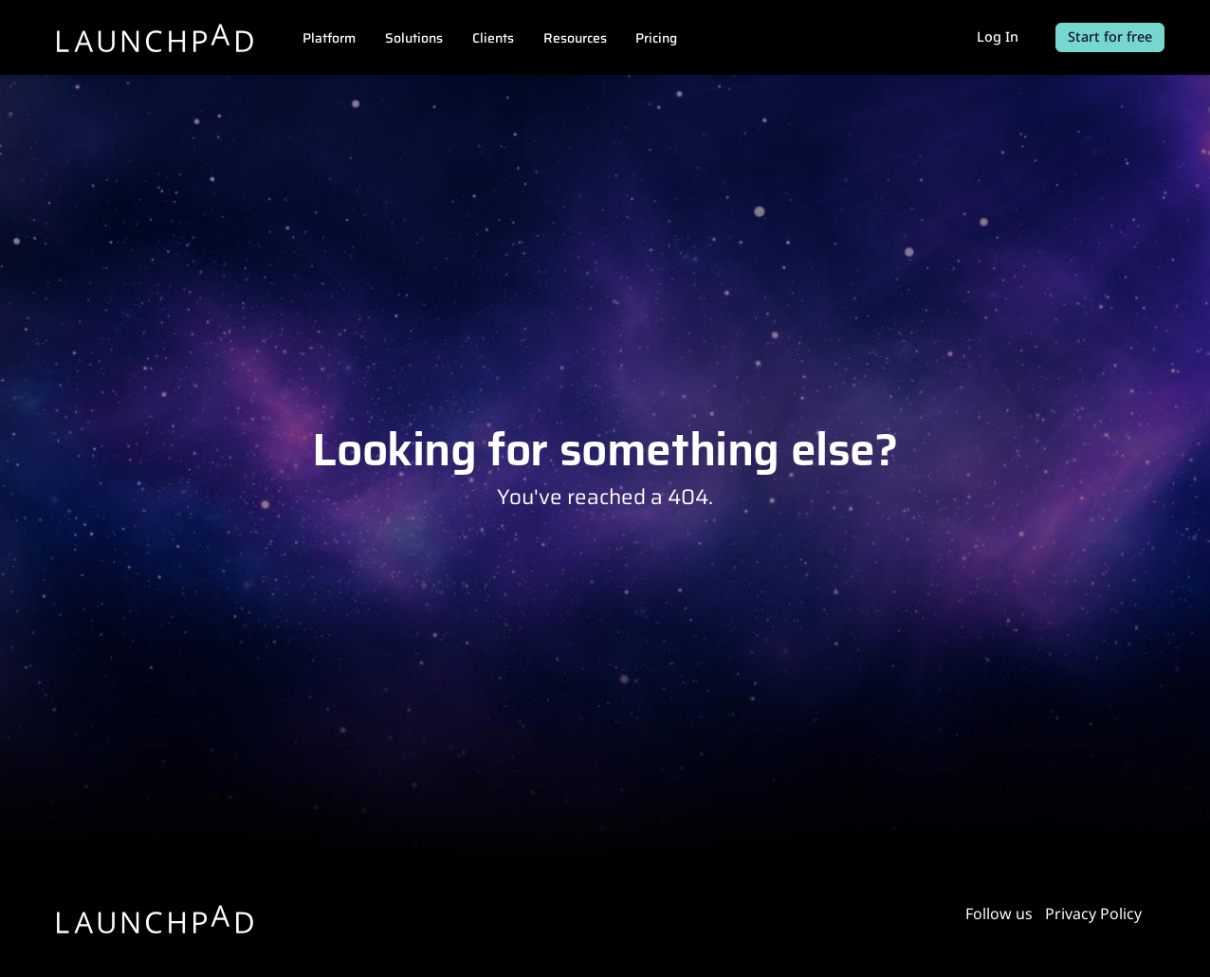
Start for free (1110, 36)
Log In (997, 36)
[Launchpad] (156, 38)
